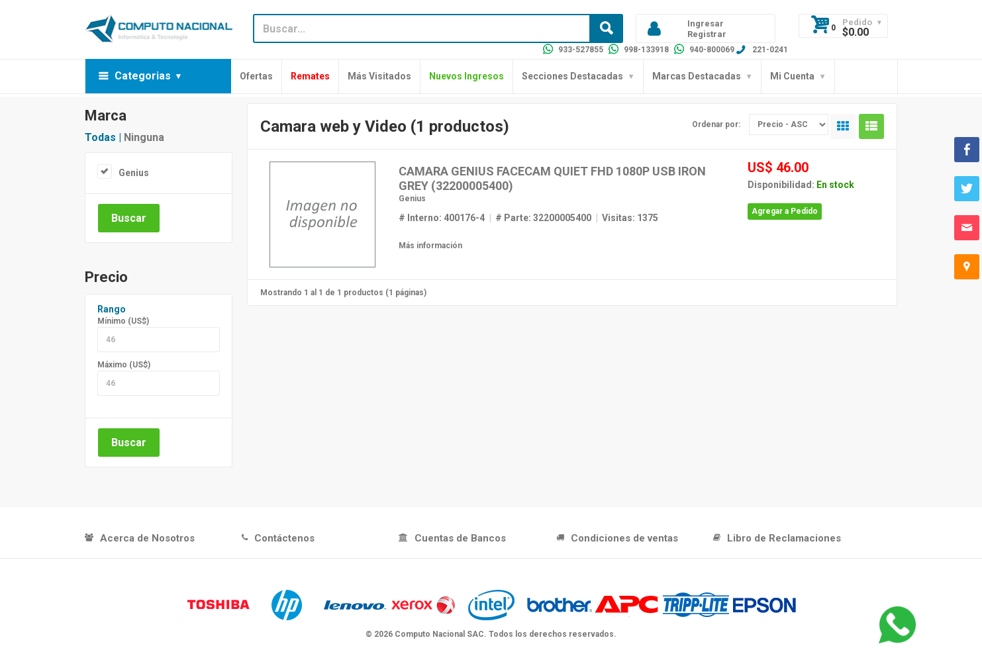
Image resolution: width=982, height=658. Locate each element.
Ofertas (256, 76)
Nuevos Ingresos (466, 76)
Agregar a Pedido (785, 211)
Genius (134, 172)
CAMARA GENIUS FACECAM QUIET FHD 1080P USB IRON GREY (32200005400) (552, 178)
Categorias (143, 76)
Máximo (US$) (123, 364)
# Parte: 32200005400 (543, 217)
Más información (430, 245)
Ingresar (705, 23)
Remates (310, 76)
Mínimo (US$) (123, 321)
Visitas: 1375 (630, 217)
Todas (100, 137)
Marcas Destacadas (696, 76)
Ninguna (144, 137)
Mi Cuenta (792, 76)
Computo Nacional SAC (439, 634)
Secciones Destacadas (572, 76)
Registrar (706, 34)
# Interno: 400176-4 (442, 217)
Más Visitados (379, 76)
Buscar (128, 218)
